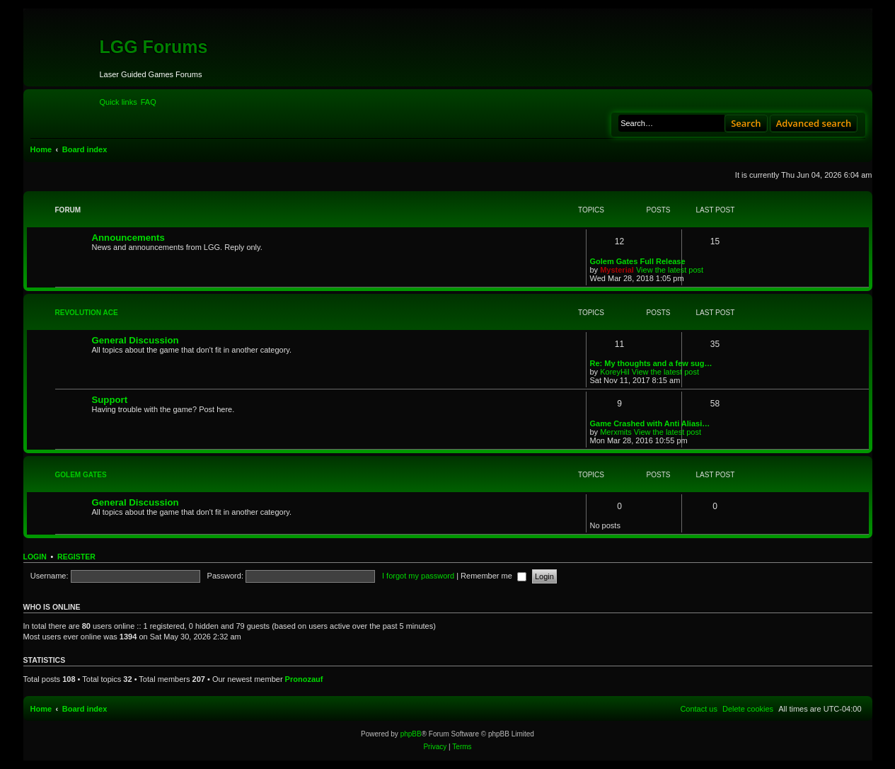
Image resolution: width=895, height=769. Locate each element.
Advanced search (814, 123)
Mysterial (617, 270)
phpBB (411, 734)
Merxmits (616, 432)
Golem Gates (81, 475)
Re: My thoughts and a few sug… (651, 363)
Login (35, 556)
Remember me (493, 575)
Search (746, 123)
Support (110, 399)
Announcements (128, 237)
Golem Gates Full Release (638, 261)
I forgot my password (418, 575)
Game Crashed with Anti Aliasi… (650, 423)
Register (76, 556)
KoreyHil (615, 372)
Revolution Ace (86, 313)
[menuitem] (148, 101)
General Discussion (135, 340)
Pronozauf (304, 679)
